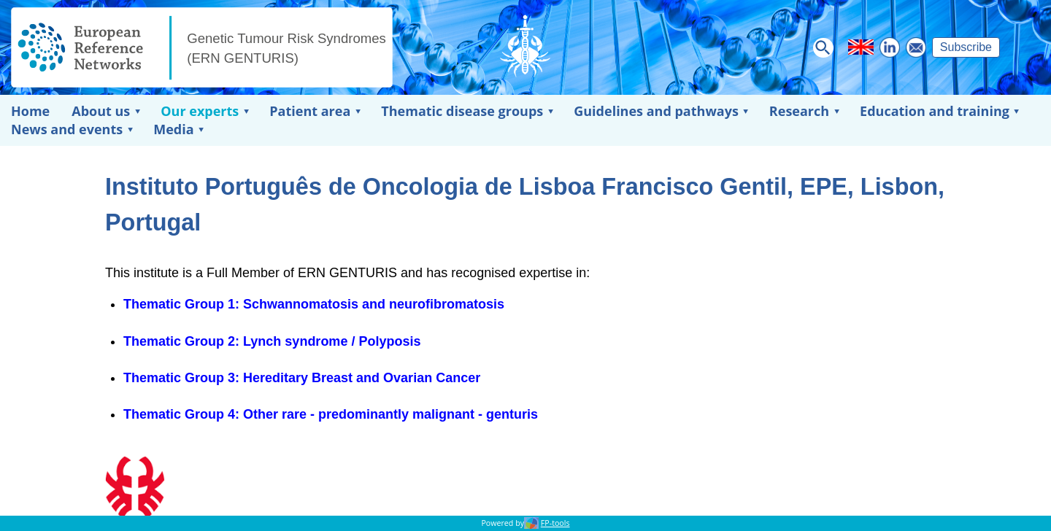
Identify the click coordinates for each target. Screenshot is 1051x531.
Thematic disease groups (462, 111)
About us (101, 111)
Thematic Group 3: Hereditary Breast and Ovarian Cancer (301, 378)
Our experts (200, 111)
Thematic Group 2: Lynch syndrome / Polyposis (271, 341)
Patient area (309, 111)
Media (173, 129)
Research (799, 111)
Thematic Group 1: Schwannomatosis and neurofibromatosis (313, 304)
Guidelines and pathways (656, 111)
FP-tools (555, 523)
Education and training (934, 111)
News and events (67, 129)
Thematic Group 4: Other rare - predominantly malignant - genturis (330, 414)
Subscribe (966, 47)
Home (30, 111)
